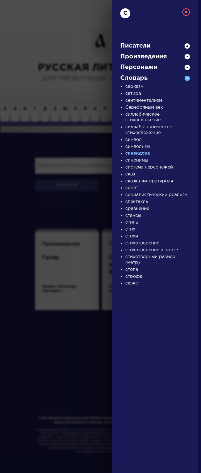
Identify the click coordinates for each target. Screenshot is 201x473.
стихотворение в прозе (151, 250)
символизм (137, 147)
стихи (131, 236)
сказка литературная (149, 181)
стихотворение (142, 243)
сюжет (132, 283)
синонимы (136, 160)
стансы (133, 216)
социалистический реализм (156, 195)
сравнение (137, 209)
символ (133, 140)
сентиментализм (143, 100)
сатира (133, 93)
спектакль (136, 202)
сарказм (134, 87)
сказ (130, 174)
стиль (131, 222)
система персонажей (149, 167)
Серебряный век (144, 107)
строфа (133, 276)
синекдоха (137, 153)
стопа (131, 270)
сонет (131, 188)
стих (130, 229)
